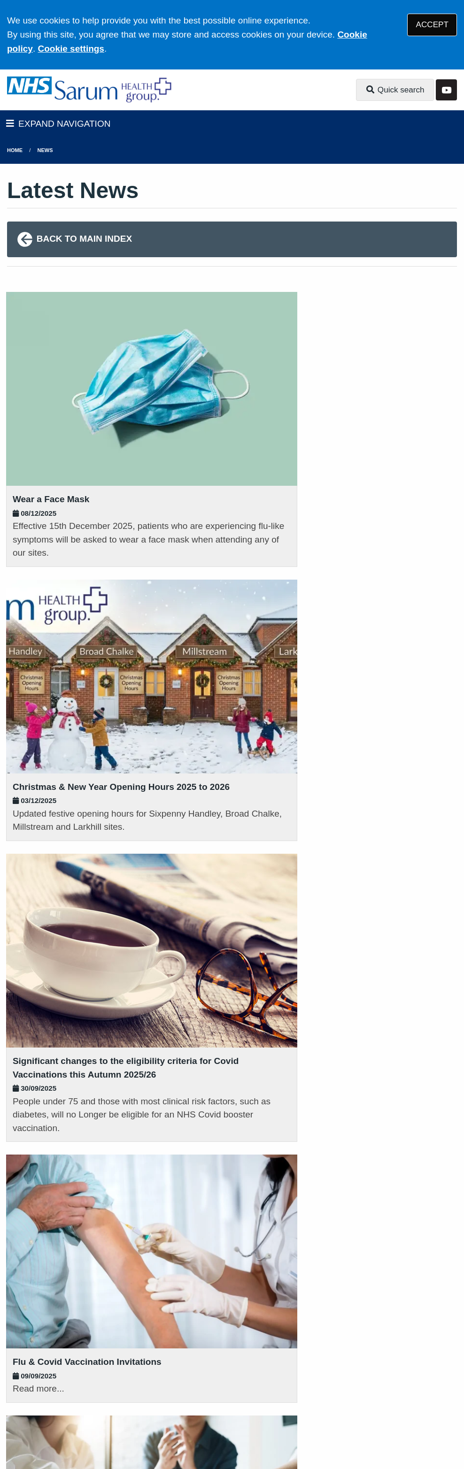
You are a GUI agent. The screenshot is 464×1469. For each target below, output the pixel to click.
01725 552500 (81, 1333)
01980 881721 (236, 1179)
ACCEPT (432, 24)
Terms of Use (91, 1389)
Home (15, 150)
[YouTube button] (446, 89)
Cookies (401, 1389)
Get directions (37, 1319)
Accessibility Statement (220, 1389)
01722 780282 (236, 1319)
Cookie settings (71, 49)
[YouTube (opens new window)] (16, 1430)
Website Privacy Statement (324, 1389)
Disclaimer (145, 1389)
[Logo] (114, 90)
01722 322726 (81, 1191)
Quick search (395, 89)
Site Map (82, 1401)
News (45, 150)
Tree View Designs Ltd (89, 1430)
